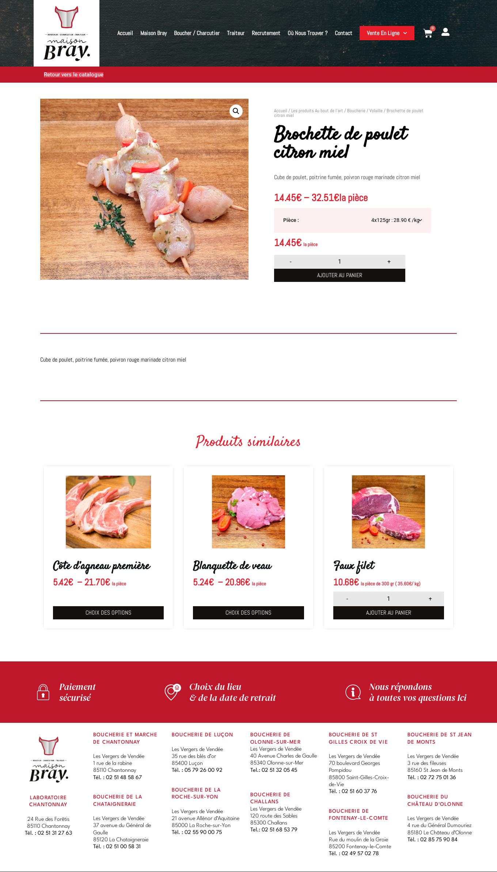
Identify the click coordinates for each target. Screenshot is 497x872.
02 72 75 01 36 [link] (438, 778)
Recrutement (266, 33)
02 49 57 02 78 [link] (360, 854)
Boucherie (356, 110)
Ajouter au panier (339, 275)
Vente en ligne (387, 33)
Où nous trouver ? (307, 33)
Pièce (289, 220)
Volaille (376, 110)
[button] (236, 111)
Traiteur (235, 33)
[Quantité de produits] (340, 262)
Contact (343, 33)
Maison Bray (153, 33)
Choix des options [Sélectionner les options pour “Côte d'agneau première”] (108, 612)
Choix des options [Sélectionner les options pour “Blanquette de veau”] (248, 612)
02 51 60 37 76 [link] (359, 792)
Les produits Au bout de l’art (317, 110)
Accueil (125, 33)
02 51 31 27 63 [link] (55, 834)
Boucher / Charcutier (197, 33)
